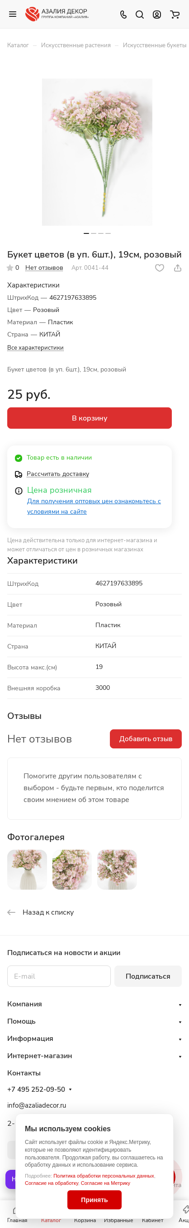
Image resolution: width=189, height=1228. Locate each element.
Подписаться (148, 976)
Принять (94, 1199)
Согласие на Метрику (105, 1183)
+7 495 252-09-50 (36, 1089)
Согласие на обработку (51, 1183)
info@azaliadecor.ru (36, 1105)
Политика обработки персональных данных (103, 1175)
